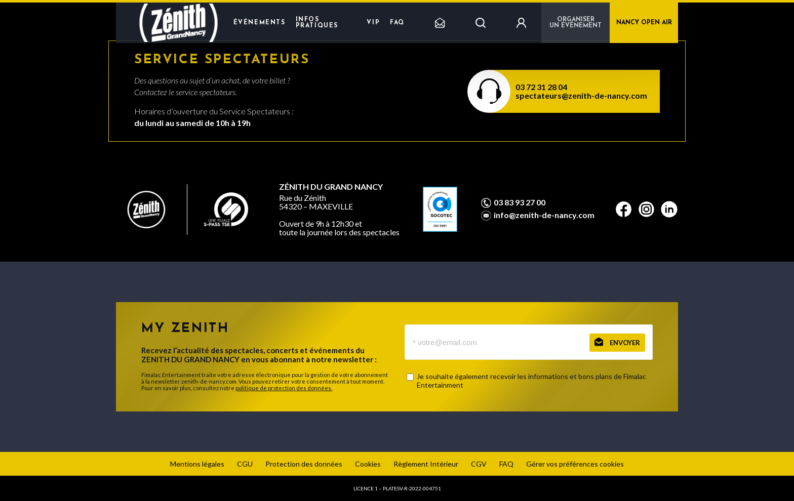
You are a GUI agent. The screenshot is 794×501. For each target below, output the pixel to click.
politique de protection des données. (283, 388)
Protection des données (303, 464)
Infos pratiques (317, 23)
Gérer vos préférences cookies (575, 464)
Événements (259, 23)
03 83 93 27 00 (519, 202)
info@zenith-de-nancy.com (544, 215)
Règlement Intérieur (425, 464)
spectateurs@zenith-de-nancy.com (581, 95)
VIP (373, 23)
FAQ (397, 23)
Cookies (368, 464)
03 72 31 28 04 (541, 86)
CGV (479, 464)
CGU (245, 464)
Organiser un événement (575, 23)
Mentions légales (197, 464)
